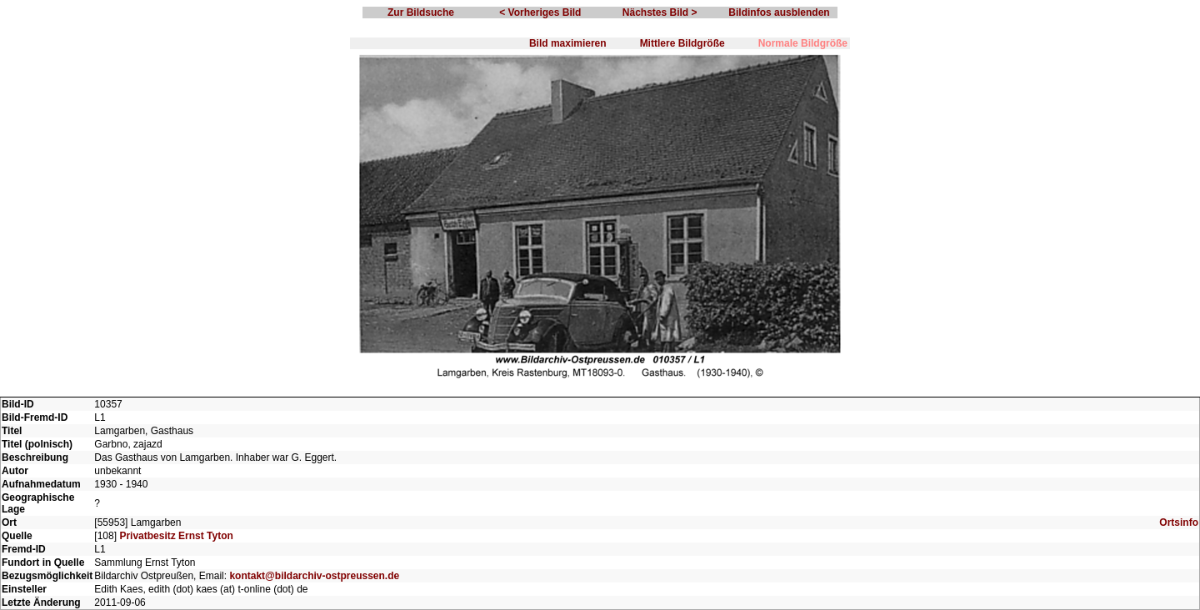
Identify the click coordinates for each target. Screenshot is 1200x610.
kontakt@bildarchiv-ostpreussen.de (314, 576)
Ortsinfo (1178, 522)
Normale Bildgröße (803, 43)
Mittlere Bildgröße (682, 43)
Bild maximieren (568, 43)
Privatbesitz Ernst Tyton (175, 536)
